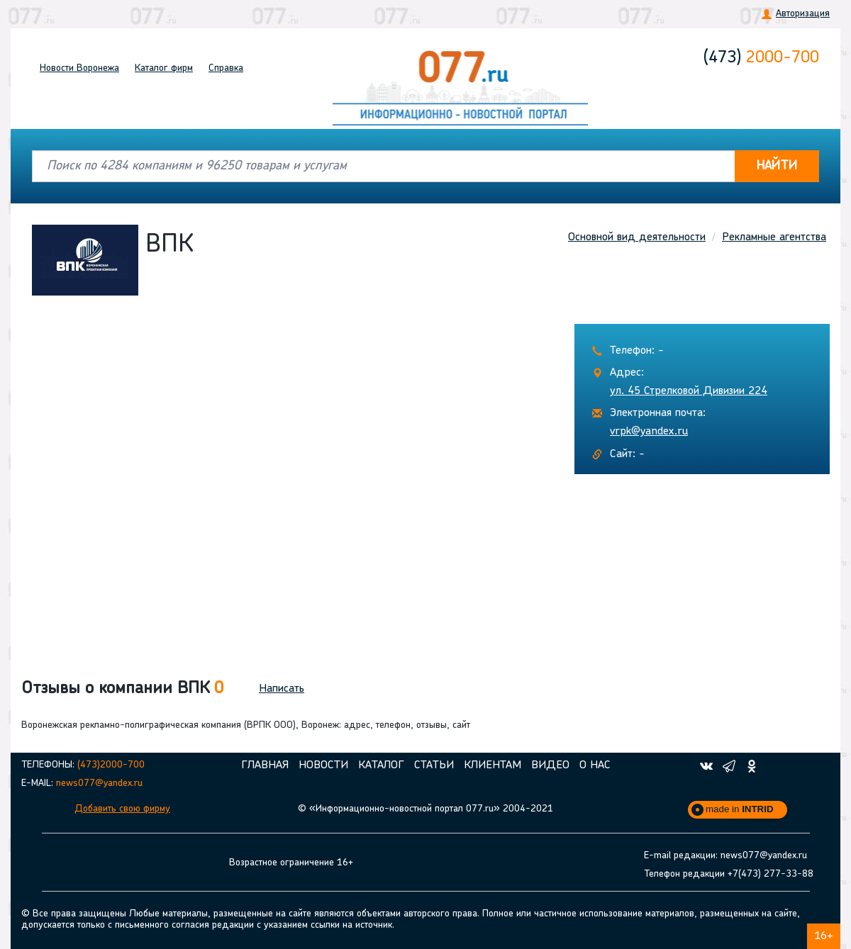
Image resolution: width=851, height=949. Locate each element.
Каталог (164, 68)
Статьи (434, 765)
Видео (550, 765)
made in (740, 809)
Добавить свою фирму (122, 809)
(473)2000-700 (111, 765)
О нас (595, 765)
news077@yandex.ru (99, 783)
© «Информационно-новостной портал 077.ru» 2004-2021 (425, 809)
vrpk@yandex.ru (649, 431)
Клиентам (492, 765)
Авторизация (803, 14)
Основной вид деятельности (637, 237)
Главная (265, 765)
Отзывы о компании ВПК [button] (122, 688)
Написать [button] (281, 689)
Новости (79, 68)
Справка (225, 68)
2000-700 (761, 58)
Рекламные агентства (774, 237)
